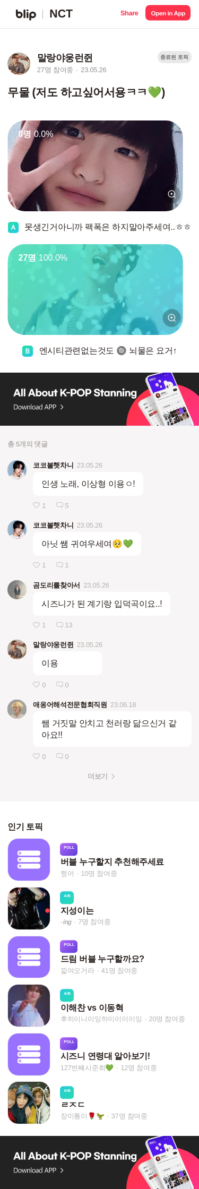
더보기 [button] (97, 776)
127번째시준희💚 (87, 1068)
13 (69, 625)
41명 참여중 (119, 971)
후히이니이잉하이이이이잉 (101, 1019)
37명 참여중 (129, 1117)
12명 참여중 (138, 1068)
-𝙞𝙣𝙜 (65, 922)
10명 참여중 (99, 873)
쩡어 (67, 873)
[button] (129, 14)
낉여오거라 (77, 971)
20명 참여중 (167, 1019)
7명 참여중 (94, 922)
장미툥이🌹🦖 (82, 1117)
